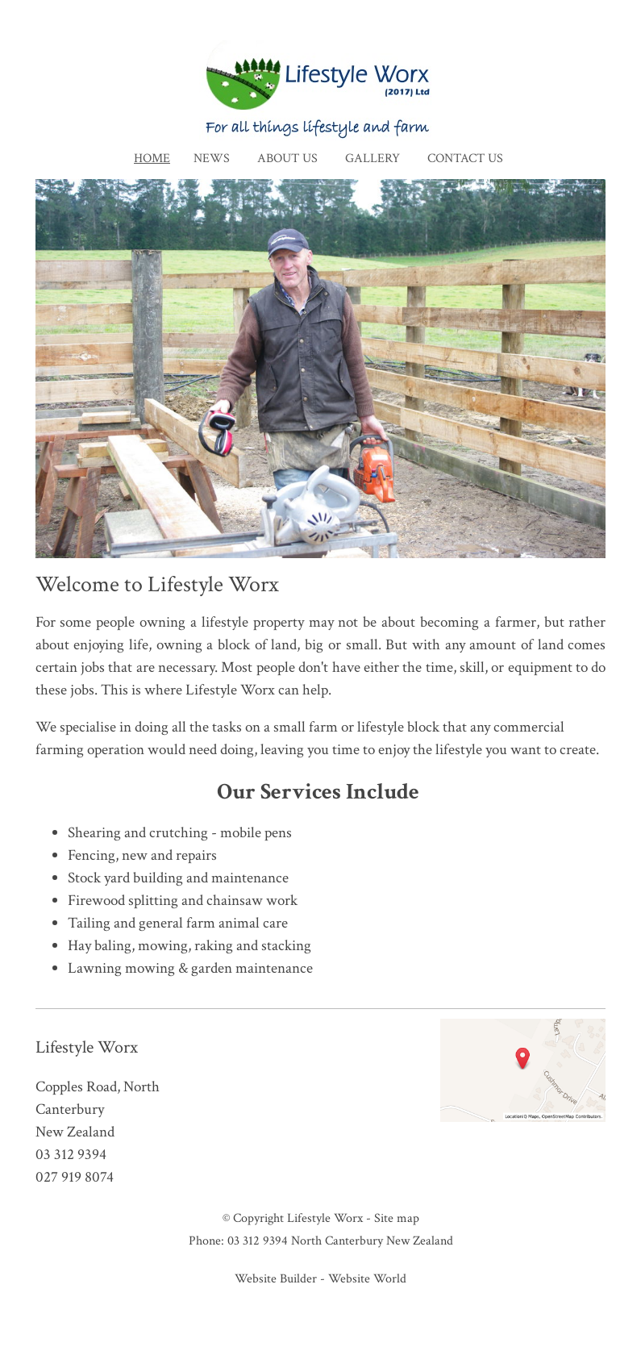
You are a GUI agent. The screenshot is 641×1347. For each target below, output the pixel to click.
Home (152, 158)
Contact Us (465, 158)
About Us (287, 158)
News (212, 158)
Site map (396, 1218)
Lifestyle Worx (325, 1218)
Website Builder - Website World (320, 1278)
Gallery (372, 158)
